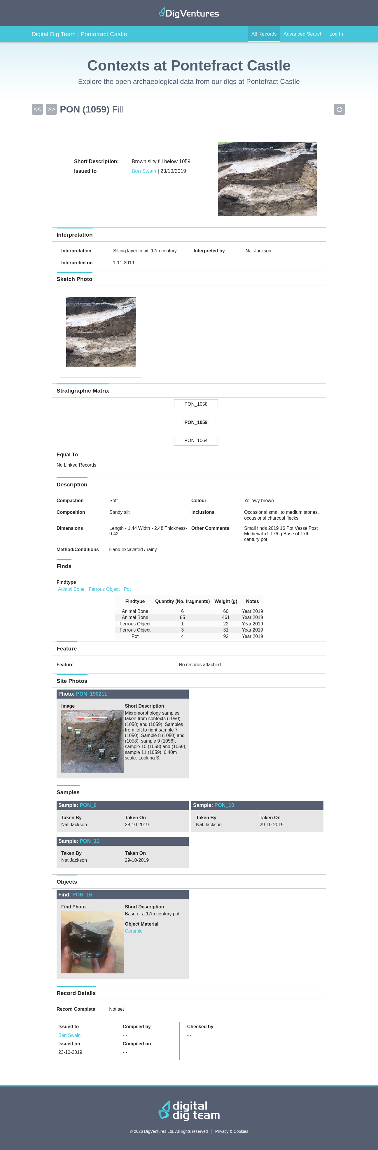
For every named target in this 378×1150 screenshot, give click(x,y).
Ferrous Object (104, 589)
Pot (127, 589)
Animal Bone (71, 589)
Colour (198, 500)
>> (51, 109)
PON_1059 (195, 422)
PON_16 (82, 895)
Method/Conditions (78, 549)
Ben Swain (144, 171)
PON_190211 (91, 694)
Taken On (135, 817)
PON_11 (89, 841)
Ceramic (133, 931)
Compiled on (137, 1043)
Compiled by (137, 1026)
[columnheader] (132, 601)
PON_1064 (195, 440)
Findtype (66, 582)
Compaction (70, 500)
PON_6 (88, 805)
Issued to (68, 1026)
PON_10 (224, 805)
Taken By (71, 817)
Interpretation (76, 250)
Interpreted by (209, 250)
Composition (71, 512)
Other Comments (210, 528)
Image (68, 706)
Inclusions (202, 512)
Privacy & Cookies (232, 1131)
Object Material (141, 924)
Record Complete (76, 1009)
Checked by (200, 1026)
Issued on (69, 1043)
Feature (65, 664)
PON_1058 (195, 404)
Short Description (144, 706)
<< (37, 109)
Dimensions (70, 528)
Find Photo (73, 906)
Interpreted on (77, 262)
